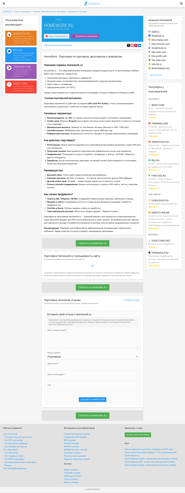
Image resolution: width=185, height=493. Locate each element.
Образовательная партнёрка (58, 45)
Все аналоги (156, 75)
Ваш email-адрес (56, 374)
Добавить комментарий (93, 400)
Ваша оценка (54, 353)
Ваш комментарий (57, 330)
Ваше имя (52, 364)
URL (49, 385)
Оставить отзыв (131, 300)
